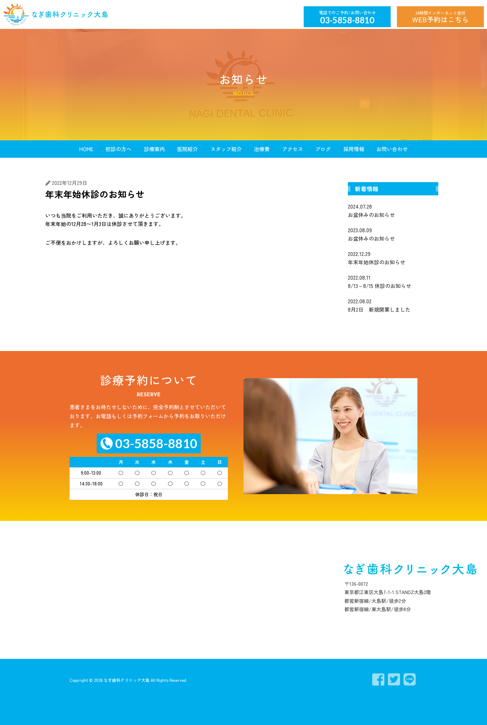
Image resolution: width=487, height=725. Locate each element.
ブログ (323, 149)
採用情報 (353, 149)
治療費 (262, 149)
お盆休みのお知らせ (393, 210)
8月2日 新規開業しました (393, 305)
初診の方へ (118, 149)
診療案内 (154, 149)
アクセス (292, 149)
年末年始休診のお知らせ (393, 258)
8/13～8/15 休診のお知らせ (393, 281)
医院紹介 (187, 149)
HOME (86, 149)
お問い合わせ (392, 149)
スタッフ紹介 (226, 149)
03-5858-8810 (347, 20)
